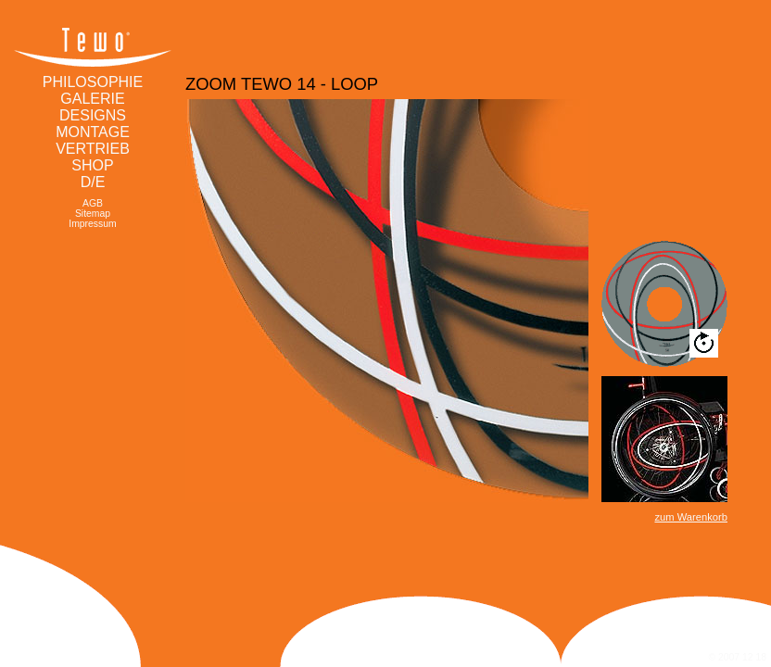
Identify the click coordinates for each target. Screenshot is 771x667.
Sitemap (92, 213)
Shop (92, 165)
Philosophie (93, 82)
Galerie (92, 99)
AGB (92, 203)
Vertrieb (93, 149)
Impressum (92, 224)
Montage (93, 132)
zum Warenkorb (690, 516)
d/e (93, 182)
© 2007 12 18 (737, 657)
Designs (92, 115)
